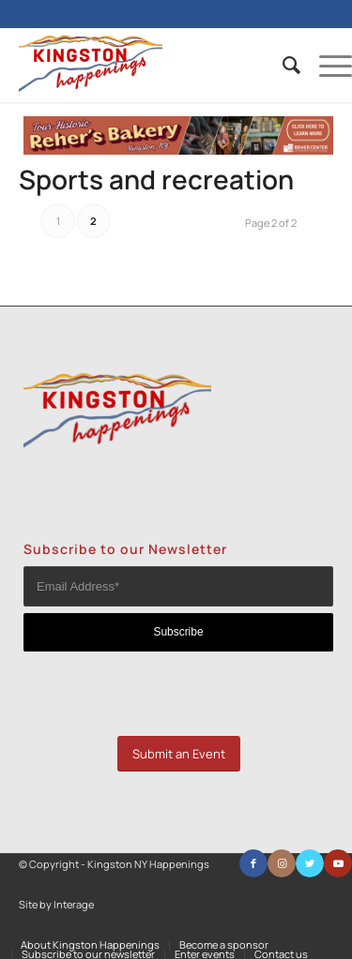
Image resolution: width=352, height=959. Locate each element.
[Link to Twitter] (310, 863)
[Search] (282, 64)
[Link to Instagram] (282, 863)
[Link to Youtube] (338, 863)
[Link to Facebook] (253, 863)
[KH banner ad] (178, 150)
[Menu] (326, 64)
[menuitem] (282, 64)
